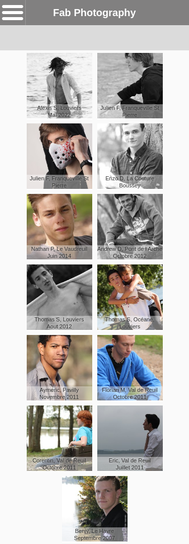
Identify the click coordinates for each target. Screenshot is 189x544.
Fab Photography (94, 12)
